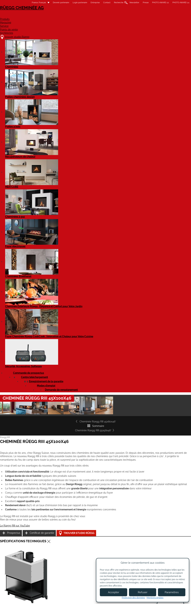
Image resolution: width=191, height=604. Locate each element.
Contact (94, 2)
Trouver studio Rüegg (159, 271)
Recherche (106, 2)
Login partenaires (104, 547)
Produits (72, 15)
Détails (21, 507)
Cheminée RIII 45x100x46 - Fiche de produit (41, 382)
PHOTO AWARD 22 (148, 2)
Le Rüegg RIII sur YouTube (27, 273)
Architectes (169, 15)
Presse (133, 2)
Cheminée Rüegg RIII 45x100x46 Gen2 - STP (41, 370)
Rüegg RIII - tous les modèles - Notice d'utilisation (44, 403)
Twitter (166, 552)
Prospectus (150, 253)
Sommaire (95, 140)
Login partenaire (67, 2)
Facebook (176, 533)
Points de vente (139, 15)
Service (114, 15)
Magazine (93, 15)
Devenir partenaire (48, 2)
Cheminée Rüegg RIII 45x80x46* (35, 140)
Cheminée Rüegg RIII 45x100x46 (36, 325)
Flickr (166, 540)
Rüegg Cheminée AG (30, 13)
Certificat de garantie (156, 262)
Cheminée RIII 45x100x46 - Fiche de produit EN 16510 (46, 390)
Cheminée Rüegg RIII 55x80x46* (93, 471)
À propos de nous (71, 538)
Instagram (176, 540)
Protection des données (133, 597)
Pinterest (166, 546)
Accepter (113, 592)
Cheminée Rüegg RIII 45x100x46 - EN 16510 (41, 333)
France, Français (24, 2)
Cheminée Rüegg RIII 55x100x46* (150, 471)
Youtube (166, 533)
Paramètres (172, 592)
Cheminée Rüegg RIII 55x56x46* (157, 140)
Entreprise (82, 2)
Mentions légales (76, 598)
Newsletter (122, 2)
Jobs (64, 541)
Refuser (142, 592)
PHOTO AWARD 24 (168, 2)
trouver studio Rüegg (32, 535)
